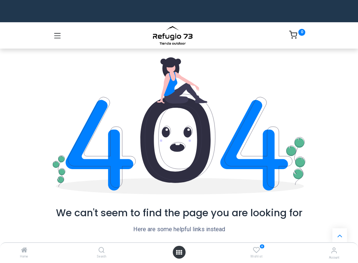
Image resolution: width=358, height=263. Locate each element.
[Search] (101, 251)
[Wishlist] (256, 250)
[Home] (24, 251)
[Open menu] (179, 252)
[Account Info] (334, 250)
